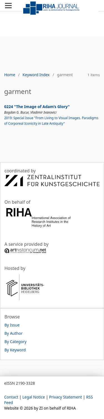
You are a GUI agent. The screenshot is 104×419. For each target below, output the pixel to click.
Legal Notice (33, 397)
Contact (11, 397)
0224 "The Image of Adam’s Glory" (37, 106)
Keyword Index (36, 74)
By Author (13, 333)
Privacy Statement (65, 397)
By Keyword (15, 349)
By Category (15, 341)
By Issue (12, 325)
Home (9, 74)
